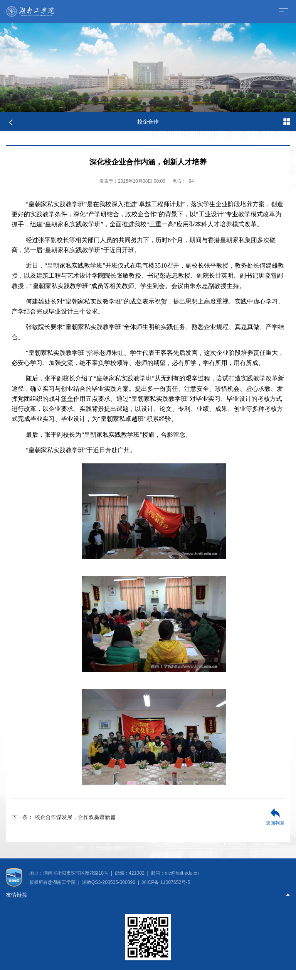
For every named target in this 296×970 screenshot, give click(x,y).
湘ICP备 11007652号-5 (165, 882)
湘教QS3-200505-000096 (109, 882)
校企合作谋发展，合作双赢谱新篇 (64, 817)
